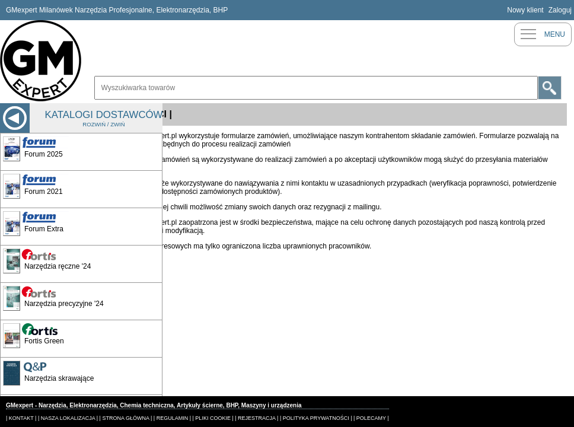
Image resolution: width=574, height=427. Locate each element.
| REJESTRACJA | (256, 418)
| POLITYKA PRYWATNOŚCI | (316, 418)
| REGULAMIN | (172, 418)
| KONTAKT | (21, 418)
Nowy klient (525, 10)
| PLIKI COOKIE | (213, 418)
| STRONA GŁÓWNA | (126, 418)
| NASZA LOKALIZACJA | (68, 418)
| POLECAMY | (371, 418)
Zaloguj (560, 10)
